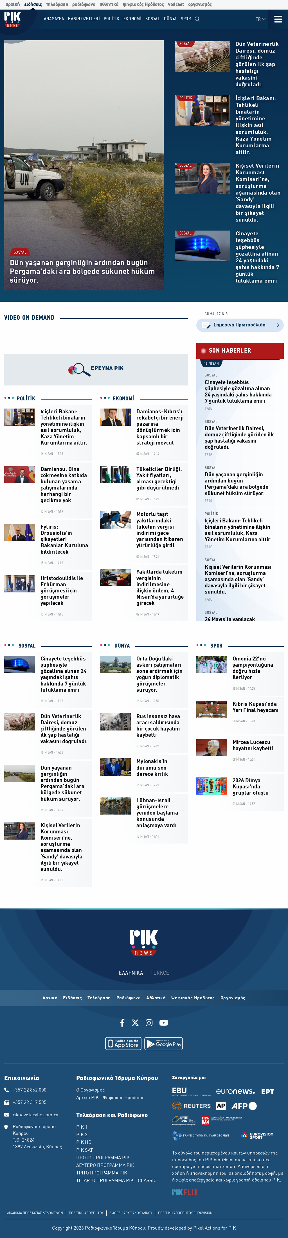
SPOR (216, 646)
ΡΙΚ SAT (84, 1150)
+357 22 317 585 (29, 1103)
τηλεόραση (57, 5)
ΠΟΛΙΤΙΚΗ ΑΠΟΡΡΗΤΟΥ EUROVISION (185, 1213)
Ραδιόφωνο (128, 998)
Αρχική (49, 998)
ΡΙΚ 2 (81, 1135)
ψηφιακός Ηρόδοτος (143, 5)
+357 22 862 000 (29, 1090)
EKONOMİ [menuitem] (132, 19)
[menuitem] (197, 19)
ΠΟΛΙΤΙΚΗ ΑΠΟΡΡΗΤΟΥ (86, 1213)
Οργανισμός (233, 998)
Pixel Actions (206, 1228)
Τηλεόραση (99, 998)
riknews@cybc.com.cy (35, 1115)
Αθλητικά (156, 998)
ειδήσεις (33, 5)
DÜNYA (121, 646)
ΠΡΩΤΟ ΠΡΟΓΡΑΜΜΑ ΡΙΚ (103, 1158)
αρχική (13, 5)
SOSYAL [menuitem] (152, 19)
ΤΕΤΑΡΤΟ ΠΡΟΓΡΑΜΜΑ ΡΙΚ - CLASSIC (116, 1181)
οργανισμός (200, 5)
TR (261, 19)
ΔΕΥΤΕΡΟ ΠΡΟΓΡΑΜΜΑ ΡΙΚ (105, 1165)
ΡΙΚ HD (83, 1142)
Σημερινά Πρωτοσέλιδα (240, 325)
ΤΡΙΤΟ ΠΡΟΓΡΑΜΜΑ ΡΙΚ (101, 1173)
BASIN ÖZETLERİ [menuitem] (84, 19)
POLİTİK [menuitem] (112, 19)
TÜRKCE (160, 973)
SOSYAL (20, 253)
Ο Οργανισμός (90, 1090)
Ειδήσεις (72, 998)
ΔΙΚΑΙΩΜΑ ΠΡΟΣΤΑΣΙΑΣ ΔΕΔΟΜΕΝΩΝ (35, 1213)
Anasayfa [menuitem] (54, 19)
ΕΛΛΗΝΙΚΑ (131, 973)
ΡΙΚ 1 (81, 1127)
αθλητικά (109, 5)
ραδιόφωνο (83, 5)
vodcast (176, 5)
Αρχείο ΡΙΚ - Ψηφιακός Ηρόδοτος (110, 1098)
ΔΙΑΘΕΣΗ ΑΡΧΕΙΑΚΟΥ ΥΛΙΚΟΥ (130, 1213)
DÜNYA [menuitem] (170, 19)
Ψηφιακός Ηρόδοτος (193, 998)
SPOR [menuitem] (186, 19)
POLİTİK (185, 98)
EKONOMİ (123, 399)
